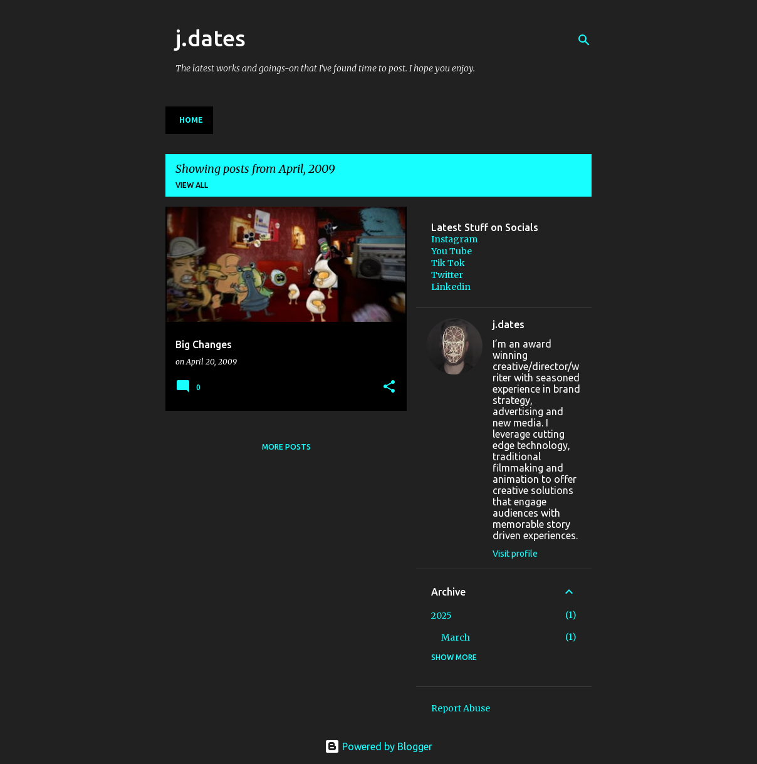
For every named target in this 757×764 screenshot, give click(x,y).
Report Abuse (460, 708)
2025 (441, 615)
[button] (389, 387)
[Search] (584, 40)
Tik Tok (448, 263)
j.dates (210, 38)
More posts (286, 447)
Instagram (454, 239)
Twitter (447, 275)
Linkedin (451, 286)
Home (191, 120)
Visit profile (515, 554)
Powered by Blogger (378, 746)
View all (191, 185)
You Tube (451, 251)
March (455, 637)
